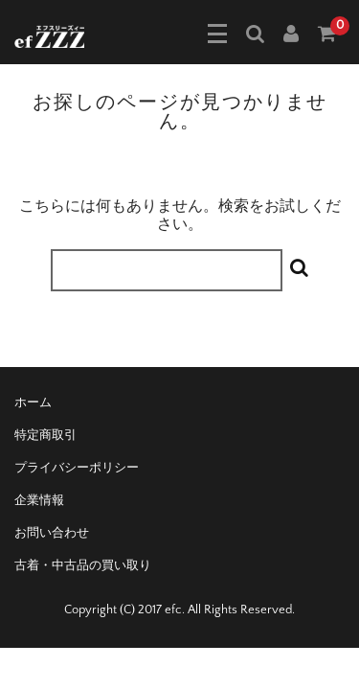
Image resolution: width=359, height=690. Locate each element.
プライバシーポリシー (76, 467)
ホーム (33, 402)
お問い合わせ (51, 533)
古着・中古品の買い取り (82, 565)
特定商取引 (45, 435)
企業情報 (39, 500)
